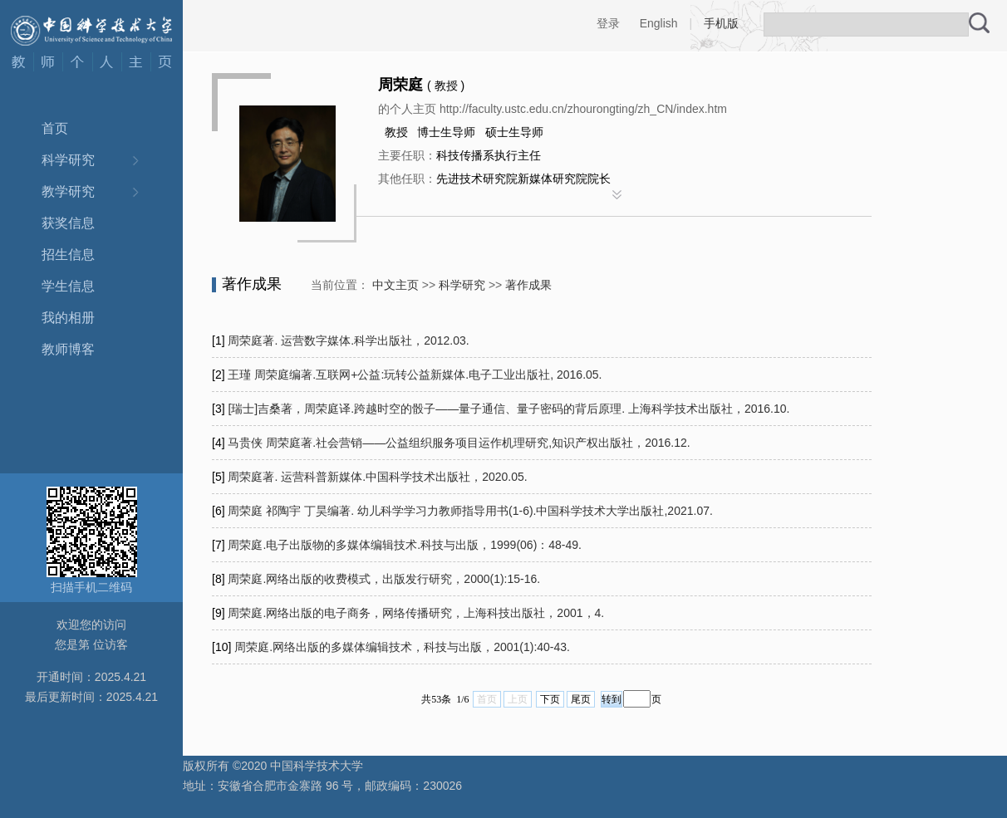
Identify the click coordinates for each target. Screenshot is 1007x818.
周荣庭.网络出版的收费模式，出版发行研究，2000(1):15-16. (384, 578)
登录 (608, 23)
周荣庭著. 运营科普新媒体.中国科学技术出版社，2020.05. (377, 476)
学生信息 (68, 286)
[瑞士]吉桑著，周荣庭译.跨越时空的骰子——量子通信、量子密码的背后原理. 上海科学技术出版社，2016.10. (508, 408)
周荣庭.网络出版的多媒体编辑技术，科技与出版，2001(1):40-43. (402, 647)
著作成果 (528, 284)
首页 (55, 128)
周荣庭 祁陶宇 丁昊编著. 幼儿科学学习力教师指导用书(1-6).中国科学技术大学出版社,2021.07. (470, 510)
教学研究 (68, 191)
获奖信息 (68, 223)
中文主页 (395, 284)
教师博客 (68, 349)
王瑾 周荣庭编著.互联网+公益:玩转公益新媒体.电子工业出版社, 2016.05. (415, 374)
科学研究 (68, 160)
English (659, 23)
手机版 (721, 23)
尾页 (581, 699)
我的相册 (68, 318)
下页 (550, 699)
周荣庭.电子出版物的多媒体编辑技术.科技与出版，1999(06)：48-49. (405, 544)
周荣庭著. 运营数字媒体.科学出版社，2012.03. (348, 340)
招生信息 (68, 254)
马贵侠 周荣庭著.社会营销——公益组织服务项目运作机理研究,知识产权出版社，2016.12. (459, 442)
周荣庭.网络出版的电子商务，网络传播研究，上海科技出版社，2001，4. (416, 613)
